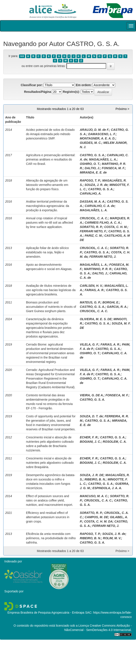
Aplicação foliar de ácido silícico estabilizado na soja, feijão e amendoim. (47, 252)
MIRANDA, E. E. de (93, 172)
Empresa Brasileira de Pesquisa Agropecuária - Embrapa (45, 612)
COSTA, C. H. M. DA (98, 521)
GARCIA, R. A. (117, 306)
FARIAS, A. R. (94, 290)
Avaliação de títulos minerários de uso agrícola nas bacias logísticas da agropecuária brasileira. (51, 290)
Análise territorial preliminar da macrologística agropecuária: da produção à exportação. (47, 206)
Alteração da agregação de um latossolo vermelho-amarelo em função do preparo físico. (47, 185)
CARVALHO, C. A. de (100, 206)
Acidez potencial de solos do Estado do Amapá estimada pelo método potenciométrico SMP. (50, 134)
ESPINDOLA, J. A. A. (107, 488)
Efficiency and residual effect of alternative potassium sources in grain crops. (47, 517)
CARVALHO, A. (90, 193)
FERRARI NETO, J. (102, 256)
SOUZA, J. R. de (96, 185)
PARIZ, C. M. (93, 235)
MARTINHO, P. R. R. (98, 269)
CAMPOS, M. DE (96, 517)
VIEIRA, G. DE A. (92, 395)
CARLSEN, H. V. (91, 285)
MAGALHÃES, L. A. (103, 159)
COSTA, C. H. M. (115, 227)
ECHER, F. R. (89, 437)
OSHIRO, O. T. (90, 163)
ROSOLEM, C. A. (114, 441)
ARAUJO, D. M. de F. (94, 129)
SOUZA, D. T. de (91, 416)
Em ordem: (84, 85)
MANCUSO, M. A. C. (94, 496)
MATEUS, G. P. (90, 302)
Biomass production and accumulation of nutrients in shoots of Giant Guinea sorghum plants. (51, 307)
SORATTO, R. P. (91, 227)
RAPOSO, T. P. (90, 180)
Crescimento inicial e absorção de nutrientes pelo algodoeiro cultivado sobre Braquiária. (50, 463)
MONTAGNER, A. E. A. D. (97, 138)
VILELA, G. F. (89, 344)
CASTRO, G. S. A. (92, 155)
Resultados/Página (37, 91)
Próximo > (122, 109)
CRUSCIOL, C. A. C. (94, 218)
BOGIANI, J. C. (90, 441)
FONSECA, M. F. (113, 168)
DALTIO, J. (92, 168)
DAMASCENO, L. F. (102, 134)
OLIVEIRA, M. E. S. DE (96, 319)
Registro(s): (71, 91)
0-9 (22, 56)
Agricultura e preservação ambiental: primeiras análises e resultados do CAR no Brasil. (50, 159)
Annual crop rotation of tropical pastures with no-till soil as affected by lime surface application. (49, 222)
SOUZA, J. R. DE (92, 475)
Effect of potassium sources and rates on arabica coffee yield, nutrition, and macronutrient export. (49, 500)
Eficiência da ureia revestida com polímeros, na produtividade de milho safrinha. (51, 538)
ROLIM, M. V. (112, 538)
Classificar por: (32, 85)
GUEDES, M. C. (90, 142)
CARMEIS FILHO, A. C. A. (103, 222)
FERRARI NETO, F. (93, 231)
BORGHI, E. (110, 302)
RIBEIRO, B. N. (95, 479)
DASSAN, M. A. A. (92, 201)
